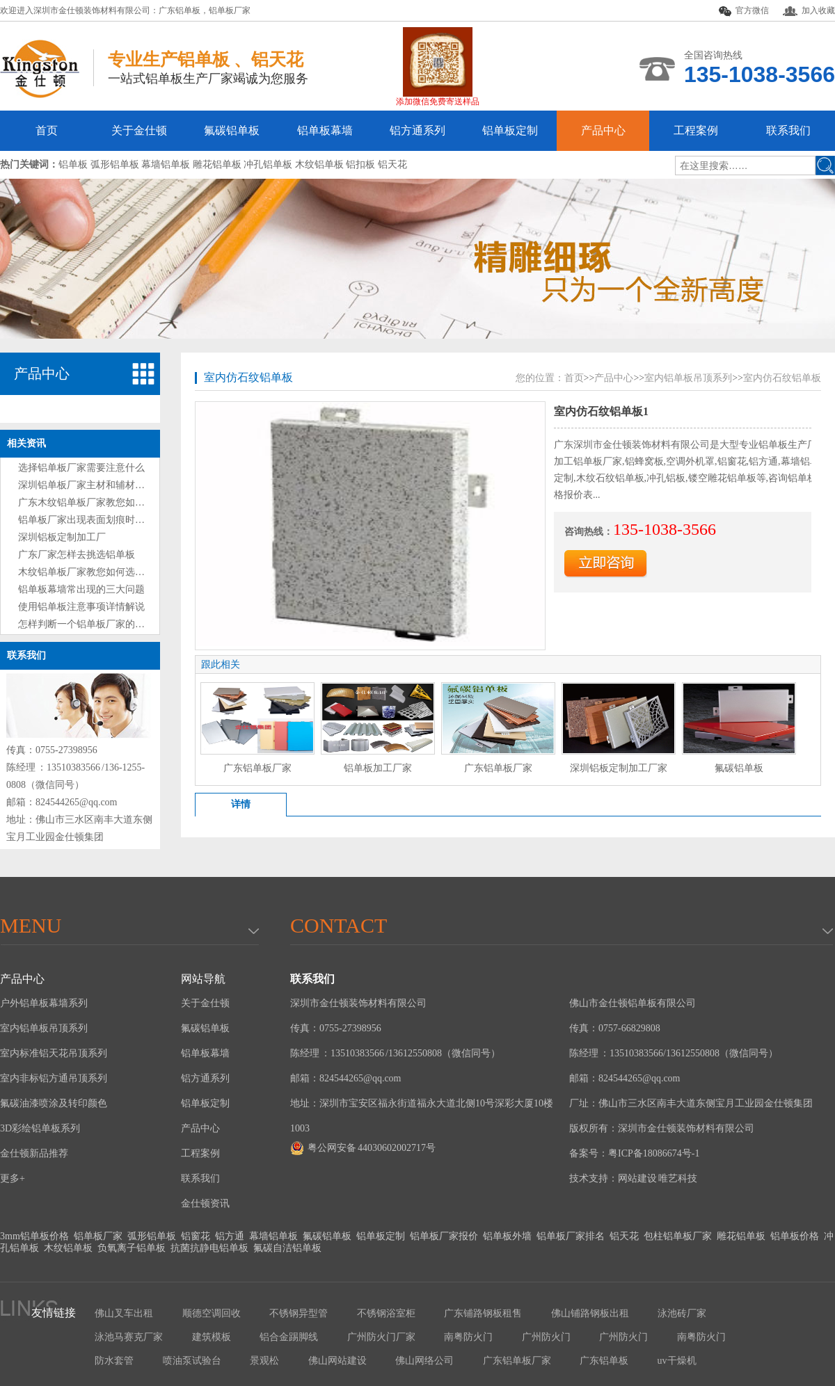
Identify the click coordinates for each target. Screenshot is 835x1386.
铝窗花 (195, 1236)
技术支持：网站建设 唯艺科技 (633, 1178)
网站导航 (203, 979)
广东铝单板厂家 (257, 768)
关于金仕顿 (139, 130)
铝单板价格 (794, 1236)
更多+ (12, 1178)
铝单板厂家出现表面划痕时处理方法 (96, 520)
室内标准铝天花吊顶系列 (53, 1053)
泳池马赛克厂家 (129, 1337)
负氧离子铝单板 (131, 1248)
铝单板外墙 (507, 1236)
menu (30, 925)
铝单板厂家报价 (444, 1236)
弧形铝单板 (151, 1236)
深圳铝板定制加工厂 (62, 537)
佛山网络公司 (424, 1360)
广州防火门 (546, 1337)
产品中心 (603, 130)
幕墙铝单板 (273, 1236)
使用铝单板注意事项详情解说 (81, 607)
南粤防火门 (468, 1337)
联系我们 (788, 130)
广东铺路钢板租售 (483, 1313)
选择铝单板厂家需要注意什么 (81, 467)
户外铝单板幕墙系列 (44, 1003)
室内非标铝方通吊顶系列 (53, 1078)
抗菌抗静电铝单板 (209, 1248)
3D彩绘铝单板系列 (40, 1128)
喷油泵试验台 (192, 1360)
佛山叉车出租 (124, 1313)
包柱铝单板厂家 (678, 1236)
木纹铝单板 (68, 1248)
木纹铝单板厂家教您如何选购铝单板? (98, 572)
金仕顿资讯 (205, 1203)
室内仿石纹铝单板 (248, 377)
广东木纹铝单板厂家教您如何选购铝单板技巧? (117, 502)
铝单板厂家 (229, 10)
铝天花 (624, 1236)
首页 (46, 130)
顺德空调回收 (211, 1313)
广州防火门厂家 (381, 1337)
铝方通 (229, 1236)
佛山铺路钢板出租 (590, 1313)
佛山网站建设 (337, 1360)
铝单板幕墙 (325, 130)
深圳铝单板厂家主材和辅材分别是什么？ (105, 485)
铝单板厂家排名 (570, 1236)
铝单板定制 (510, 130)
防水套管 (114, 1360)
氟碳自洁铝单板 (287, 1248)
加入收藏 (809, 11)
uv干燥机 (677, 1360)
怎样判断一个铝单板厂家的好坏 (86, 624)
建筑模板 (211, 1337)
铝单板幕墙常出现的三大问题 (81, 589)
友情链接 (53, 1313)
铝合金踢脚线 (289, 1337)
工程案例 (696, 130)
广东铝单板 (179, 10)
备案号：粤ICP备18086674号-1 (634, 1153)
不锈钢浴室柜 (386, 1313)
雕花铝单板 (741, 1236)
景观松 (264, 1360)
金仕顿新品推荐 (34, 1153)
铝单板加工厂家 (378, 768)
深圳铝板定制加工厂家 (618, 768)
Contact (338, 925)
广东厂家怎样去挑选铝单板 (76, 554)
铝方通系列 (417, 130)
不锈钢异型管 (298, 1313)
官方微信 (744, 11)
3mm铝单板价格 (34, 1236)
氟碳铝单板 (232, 130)
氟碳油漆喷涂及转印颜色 (53, 1103)
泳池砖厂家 (682, 1313)
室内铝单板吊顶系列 (688, 378)
